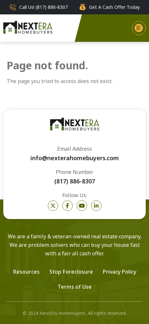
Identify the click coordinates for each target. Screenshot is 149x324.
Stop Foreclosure (71, 271)
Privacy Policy (119, 271)
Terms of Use (75, 286)
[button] (139, 28)
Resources (26, 271)
